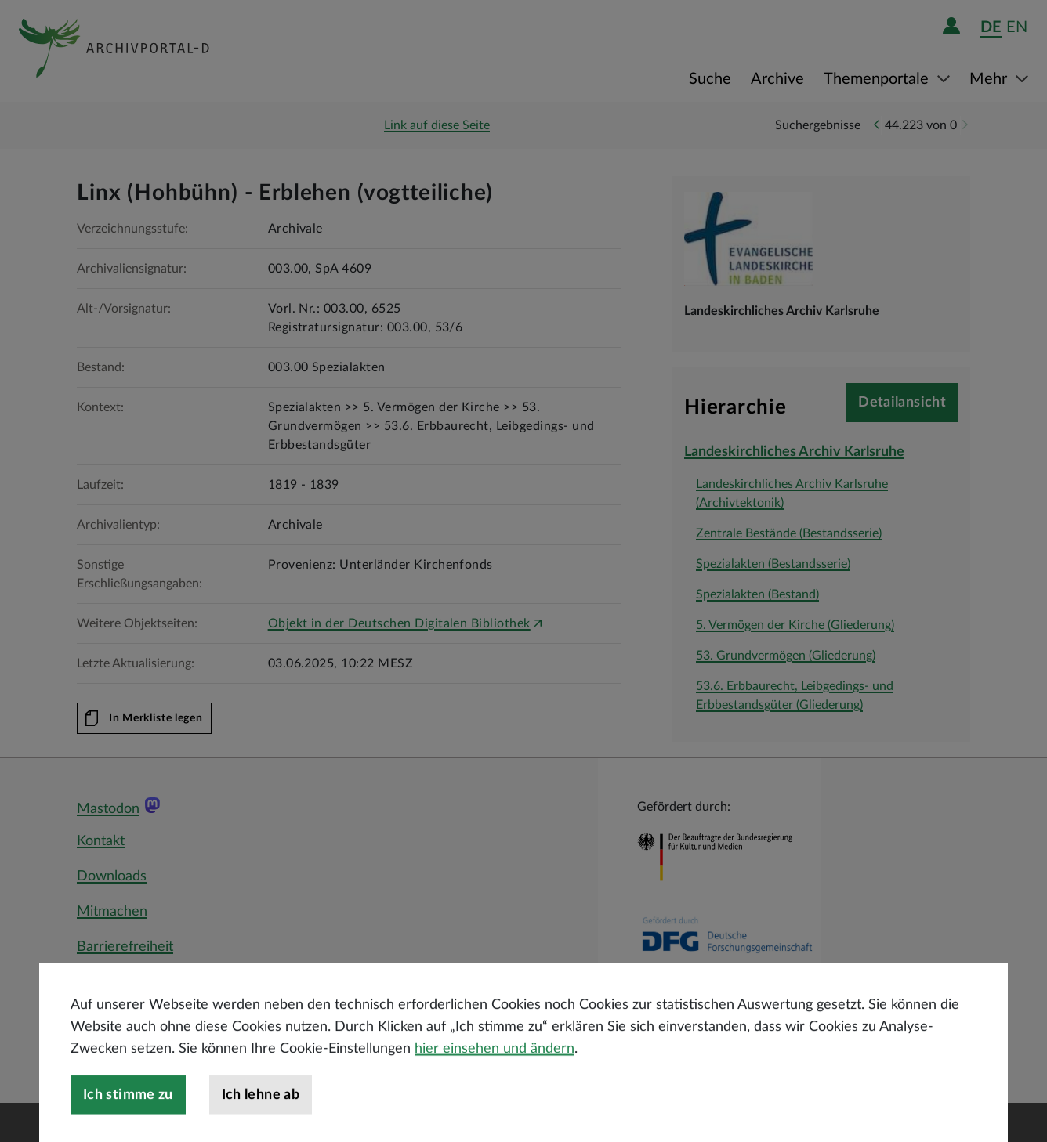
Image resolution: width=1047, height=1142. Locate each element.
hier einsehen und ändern (494, 1074)
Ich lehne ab (260, 1120)
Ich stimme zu (128, 1120)
